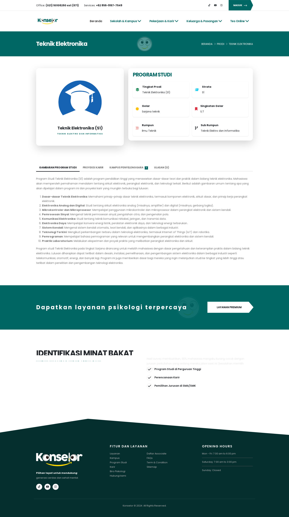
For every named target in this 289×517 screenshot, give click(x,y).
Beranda (96, 21)
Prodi (220, 44)
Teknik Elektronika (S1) (80, 128)
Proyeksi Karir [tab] (93, 167)
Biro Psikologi (117, 471)
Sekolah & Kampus (125, 21)
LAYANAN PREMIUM (230, 307)
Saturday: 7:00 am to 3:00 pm (219, 461)
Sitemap (152, 466)
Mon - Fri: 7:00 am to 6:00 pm (219, 453)
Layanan (115, 453)
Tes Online (239, 21)
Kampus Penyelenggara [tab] (129, 168)
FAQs (150, 458)
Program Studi (118, 462)
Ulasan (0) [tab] (161, 167)
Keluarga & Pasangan (204, 21)
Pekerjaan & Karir (164, 21)
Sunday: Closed (211, 470)
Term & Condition (157, 462)
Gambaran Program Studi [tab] (58, 167)
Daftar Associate (156, 453)
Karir (112, 466)
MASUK (241, 5)
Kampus (115, 458)
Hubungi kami (118, 475)
